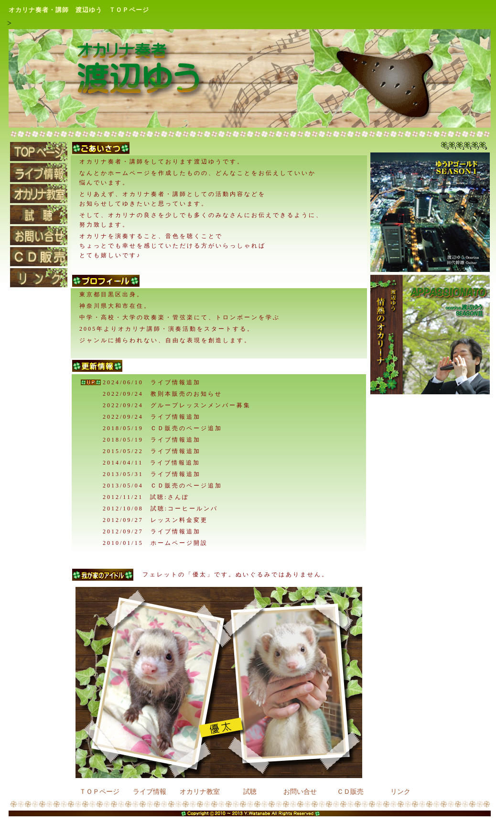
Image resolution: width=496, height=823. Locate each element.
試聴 (250, 791)
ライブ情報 (149, 791)
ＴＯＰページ (99, 791)
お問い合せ (300, 791)
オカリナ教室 (200, 791)
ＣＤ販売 (350, 791)
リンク (400, 791)
